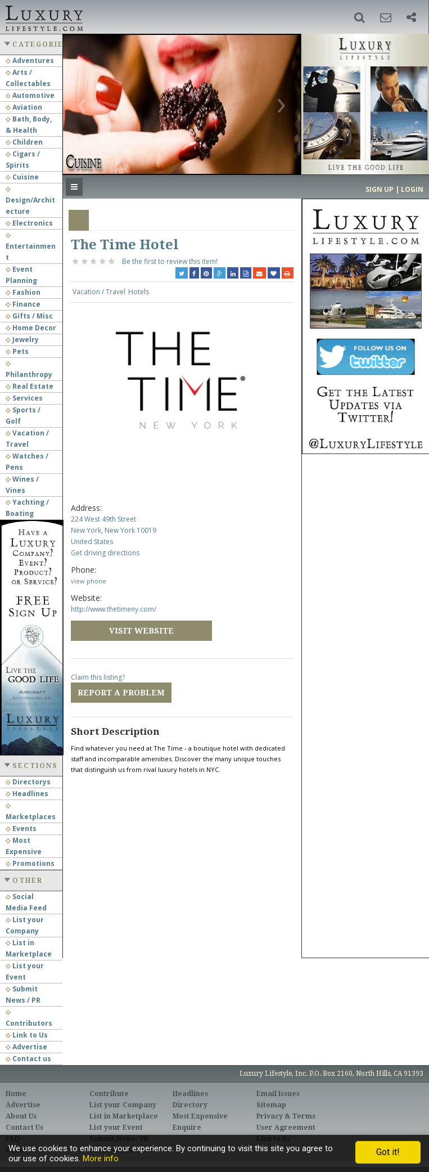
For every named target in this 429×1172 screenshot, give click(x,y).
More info (101, 1158)
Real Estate (29, 386)
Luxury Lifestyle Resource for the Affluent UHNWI (43, 17)
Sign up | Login (394, 189)
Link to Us (27, 1035)
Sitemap (271, 1105)
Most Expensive (200, 1116)
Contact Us (24, 1127)
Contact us (28, 1058)
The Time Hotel (125, 245)
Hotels (138, 292)
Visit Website (141, 630)
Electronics (29, 223)
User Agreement (285, 1127)
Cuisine (22, 177)
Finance (23, 304)
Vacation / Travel (99, 292)
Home (16, 1094)
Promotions (30, 863)
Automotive (30, 95)
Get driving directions (105, 553)
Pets (17, 351)
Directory (190, 1105)
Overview (79, 220)
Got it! (388, 1152)
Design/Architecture (30, 201)
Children (24, 142)
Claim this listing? (98, 677)
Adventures (30, 60)
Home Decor (31, 328)
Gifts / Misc (29, 316)
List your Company (122, 1105)
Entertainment (31, 247)
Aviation (24, 107)
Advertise (26, 1047)
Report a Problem (121, 692)
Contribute (109, 1094)
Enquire (187, 1127)
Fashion (23, 292)
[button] (359, 17)
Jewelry (22, 339)
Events (21, 828)
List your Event (116, 1127)
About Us (21, 1116)
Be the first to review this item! (170, 261)
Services (24, 398)
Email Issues (278, 1094)
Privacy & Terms (285, 1116)
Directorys (28, 782)
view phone (88, 581)
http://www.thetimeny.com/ (113, 609)
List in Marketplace (123, 1116)
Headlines (27, 793)
